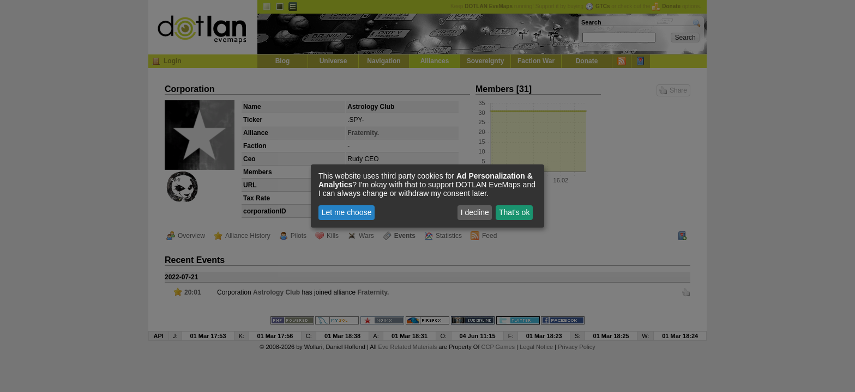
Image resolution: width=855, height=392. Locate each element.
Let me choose (347, 212)
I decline (475, 212)
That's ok (514, 212)
